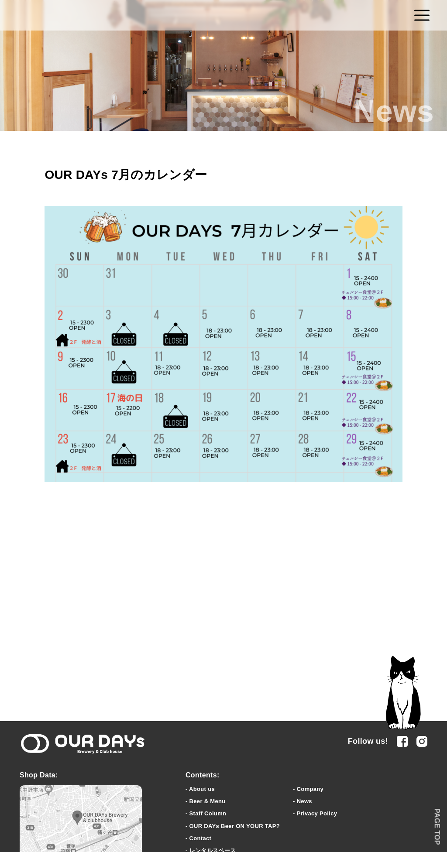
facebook (402, 741)
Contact (200, 838)
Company (310, 789)
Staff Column (208, 813)
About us (202, 789)
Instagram (421, 741)
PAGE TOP (436, 826)
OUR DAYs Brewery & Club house (223, 15)
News (304, 801)
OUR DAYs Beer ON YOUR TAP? (234, 826)
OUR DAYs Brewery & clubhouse (83, 744)
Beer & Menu (207, 801)
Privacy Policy (317, 813)
